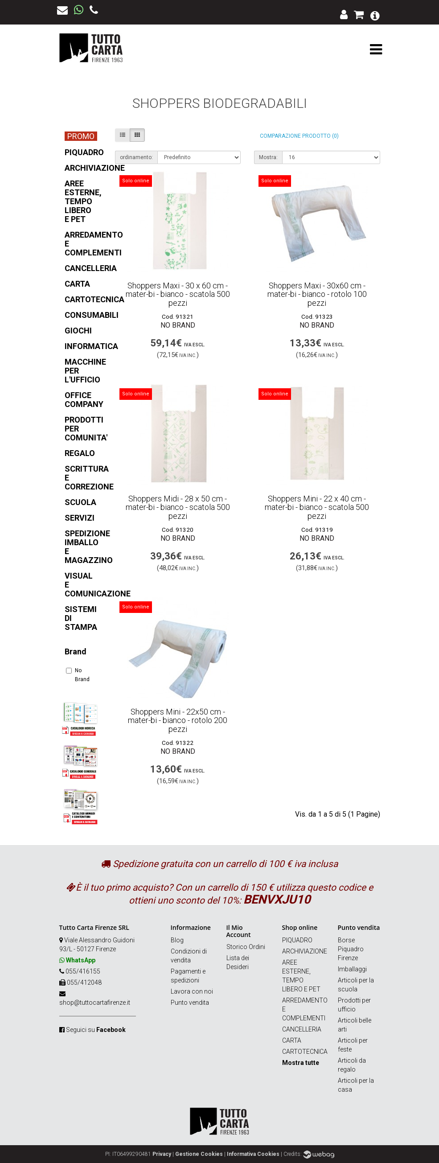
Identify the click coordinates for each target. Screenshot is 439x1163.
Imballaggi (352, 969)
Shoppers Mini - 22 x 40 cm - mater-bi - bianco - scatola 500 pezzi (317, 507)
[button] (375, 15)
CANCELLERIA (301, 1029)
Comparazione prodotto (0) (299, 136)
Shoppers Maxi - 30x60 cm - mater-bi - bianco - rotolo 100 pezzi (317, 294)
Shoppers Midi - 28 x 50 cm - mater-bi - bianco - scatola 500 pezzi (178, 507)
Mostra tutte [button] (300, 1062)
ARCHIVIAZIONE (304, 951)
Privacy (161, 1154)
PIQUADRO (297, 940)
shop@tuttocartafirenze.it (94, 1002)
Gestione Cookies (199, 1154)
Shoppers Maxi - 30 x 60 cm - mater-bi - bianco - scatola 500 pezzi (178, 294)
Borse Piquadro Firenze (351, 949)
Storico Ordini (245, 946)
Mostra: (268, 157)
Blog (177, 940)
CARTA (291, 1040)
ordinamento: (136, 157)
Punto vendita (190, 1002)
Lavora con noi (192, 991)
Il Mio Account (238, 930)
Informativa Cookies (253, 1154)
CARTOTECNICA (305, 1051)
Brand (75, 651)
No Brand (78, 674)
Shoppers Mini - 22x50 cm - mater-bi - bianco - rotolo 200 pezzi (177, 720)
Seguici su (96, 1029)
